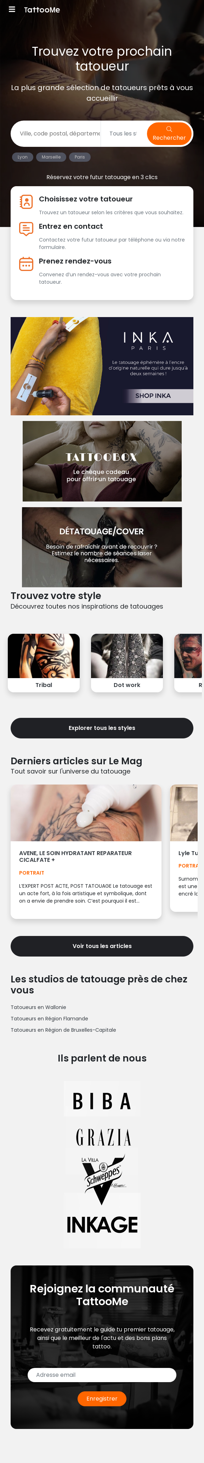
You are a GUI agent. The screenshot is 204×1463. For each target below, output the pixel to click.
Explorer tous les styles (102, 728)
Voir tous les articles (102, 946)
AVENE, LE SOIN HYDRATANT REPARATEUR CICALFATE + (75, 856)
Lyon (23, 157)
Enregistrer (102, 1399)
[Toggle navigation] (12, 10)
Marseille (51, 157)
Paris (80, 157)
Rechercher (169, 134)
